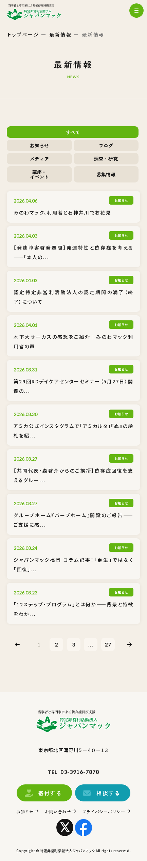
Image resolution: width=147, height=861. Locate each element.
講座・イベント (39, 174)
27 (108, 644)
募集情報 (105, 174)
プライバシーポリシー (103, 811)
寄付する (50, 793)
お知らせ (39, 145)
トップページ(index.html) (40, 11)
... (90, 644)
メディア (39, 158)
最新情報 (60, 34)
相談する (108, 793)
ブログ (106, 145)
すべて (73, 132)
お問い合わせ (58, 811)
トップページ (23, 34)
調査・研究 (106, 158)
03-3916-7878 (79, 771)
